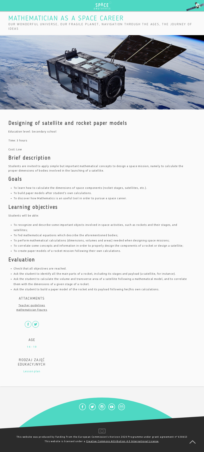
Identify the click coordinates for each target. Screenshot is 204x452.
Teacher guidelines (31, 305)
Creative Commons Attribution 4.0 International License (122, 441)
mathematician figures (31, 309)
